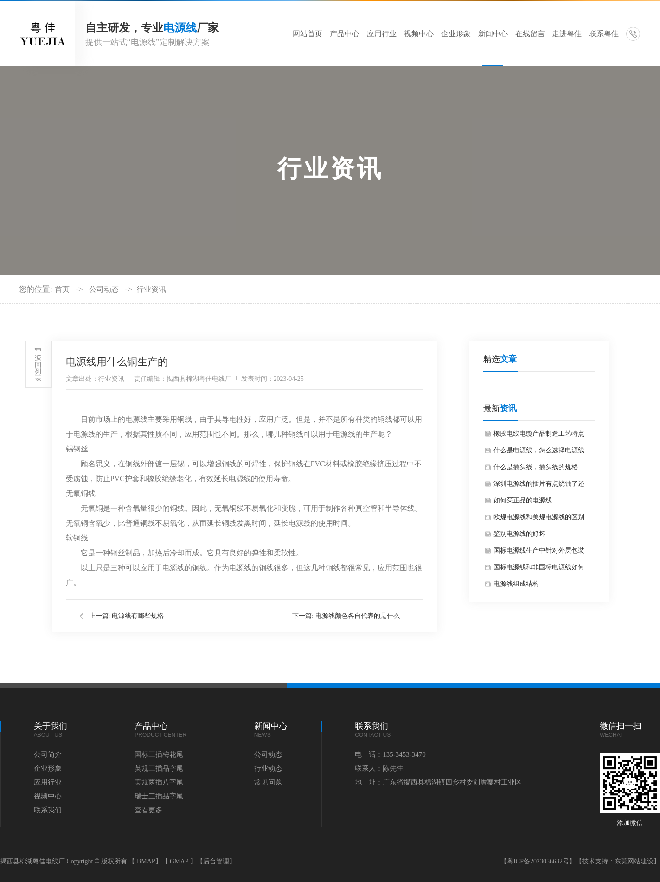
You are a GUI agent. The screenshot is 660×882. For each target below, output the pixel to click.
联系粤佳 (604, 34)
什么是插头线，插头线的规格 (535, 467)
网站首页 (307, 34)
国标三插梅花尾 (159, 754)
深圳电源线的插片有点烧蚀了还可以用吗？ (538, 486)
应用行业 (382, 34)
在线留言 (530, 34)
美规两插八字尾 (159, 782)
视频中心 (419, 34)
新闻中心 (493, 34)
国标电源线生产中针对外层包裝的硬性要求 (538, 553)
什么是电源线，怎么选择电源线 (538, 450)
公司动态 (104, 289)
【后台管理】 (216, 861)
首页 (62, 289)
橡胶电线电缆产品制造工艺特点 (538, 433)
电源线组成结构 (516, 583)
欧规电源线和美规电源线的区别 (538, 517)
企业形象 (456, 34)
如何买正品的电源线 (522, 500)
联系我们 (48, 810)
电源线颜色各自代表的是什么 (357, 615)
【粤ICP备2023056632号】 (538, 861)
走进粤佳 (567, 34)
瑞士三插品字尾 (159, 796)
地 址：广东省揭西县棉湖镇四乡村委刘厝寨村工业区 (438, 782)
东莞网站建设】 (637, 861)
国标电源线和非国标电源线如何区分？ (538, 570)
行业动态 (268, 768)
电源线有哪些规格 (138, 615)
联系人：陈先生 (379, 768)
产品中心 (344, 34)
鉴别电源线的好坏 (519, 533)
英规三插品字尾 (159, 768)
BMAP (146, 861)
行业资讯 (151, 289)
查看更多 (148, 810)
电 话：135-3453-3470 (390, 754)
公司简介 (48, 754)
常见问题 (268, 782)
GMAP (179, 861)
